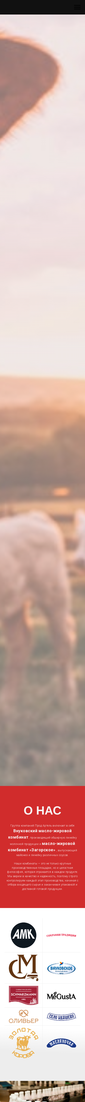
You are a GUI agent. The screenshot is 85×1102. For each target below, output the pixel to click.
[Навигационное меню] (77, 7)
